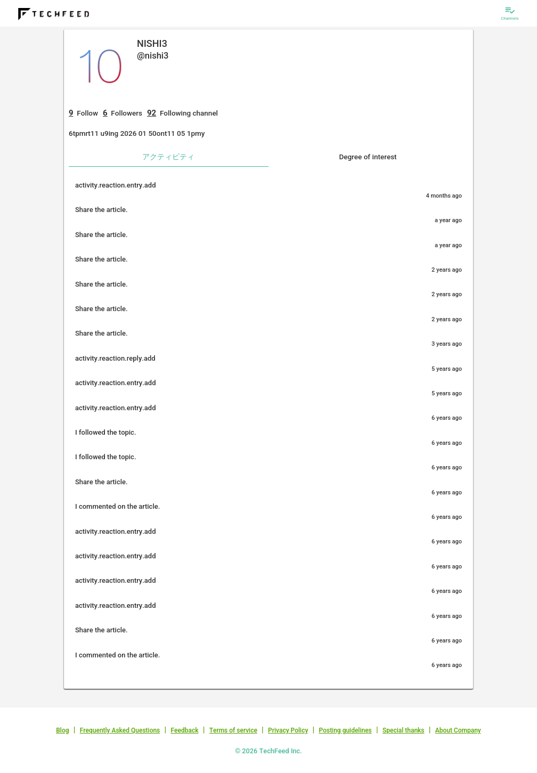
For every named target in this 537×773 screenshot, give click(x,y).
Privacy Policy (288, 730)
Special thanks (404, 730)
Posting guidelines (345, 730)
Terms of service (233, 730)
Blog (62, 730)
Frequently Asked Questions (120, 730)
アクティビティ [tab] (168, 156)
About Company (458, 730)
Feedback (185, 730)
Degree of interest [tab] (367, 156)
